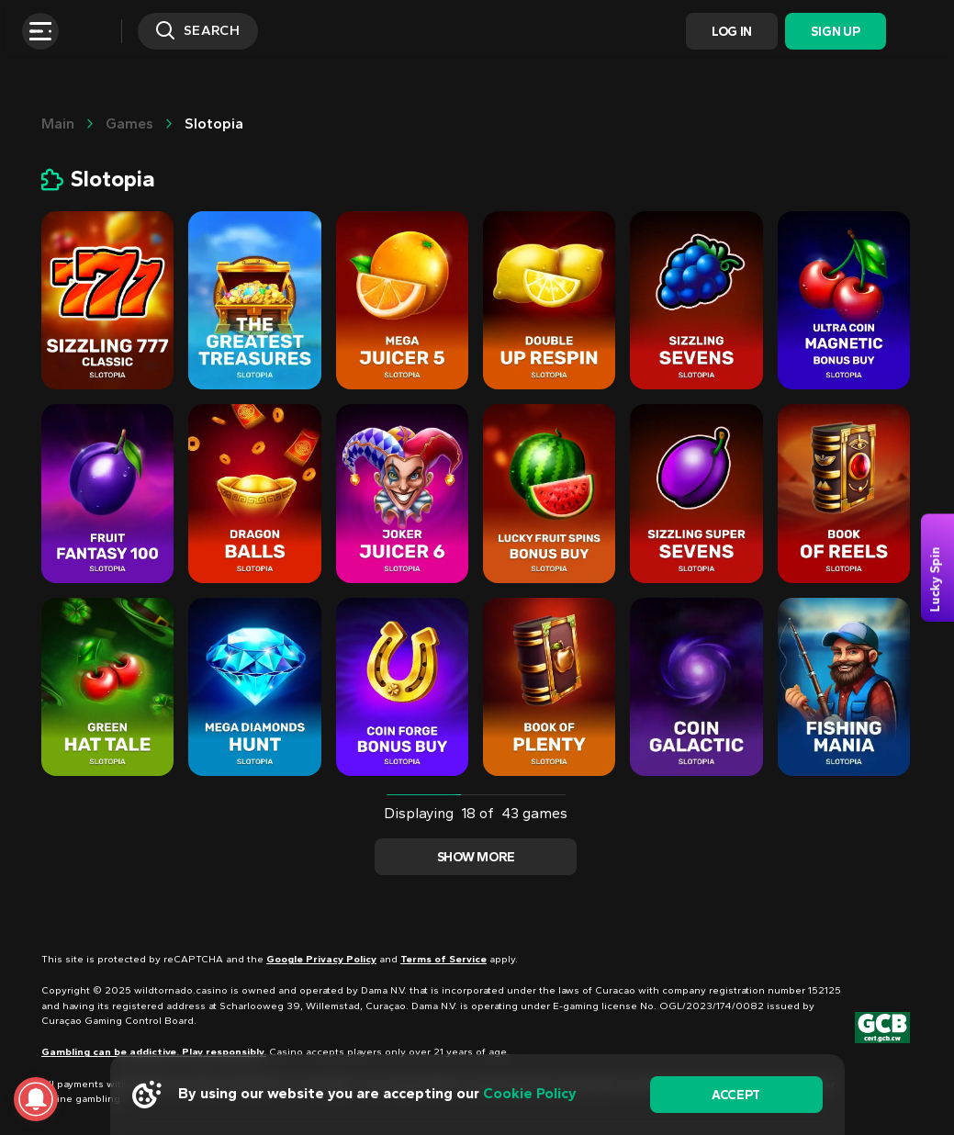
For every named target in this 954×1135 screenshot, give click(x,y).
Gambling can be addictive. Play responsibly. (153, 1052)
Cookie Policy (530, 1093)
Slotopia (214, 123)
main (57, 123)
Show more (475, 857)
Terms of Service (443, 959)
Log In (732, 31)
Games (129, 123)
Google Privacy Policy (321, 959)
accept (736, 1095)
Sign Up (835, 31)
